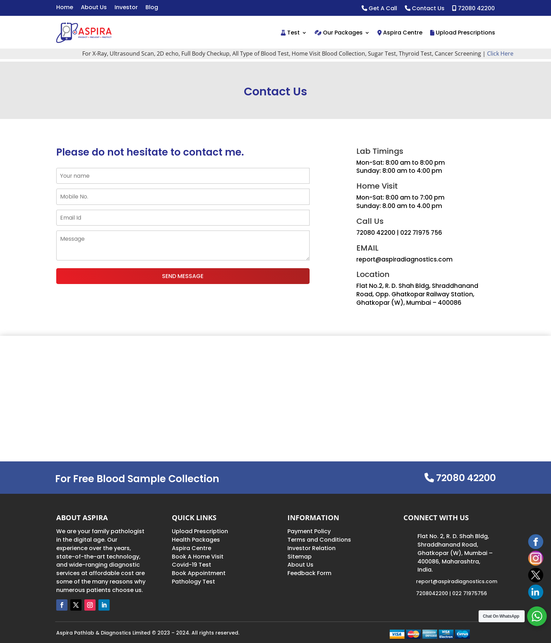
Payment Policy (309, 531)
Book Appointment (199, 573)
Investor (126, 8)
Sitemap (299, 557)
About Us (94, 8)
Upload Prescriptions (462, 33)
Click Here (506, 53)
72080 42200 (473, 8)
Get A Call (379, 8)
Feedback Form (309, 573)
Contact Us (425, 8)
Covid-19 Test (191, 565)
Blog (151, 8)
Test (290, 33)
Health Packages (196, 540)
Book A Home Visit (197, 557)
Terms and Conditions (319, 540)
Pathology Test (193, 582)
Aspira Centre (399, 33)
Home (64, 8)
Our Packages (339, 33)
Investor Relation (311, 548)
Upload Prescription (200, 531)
